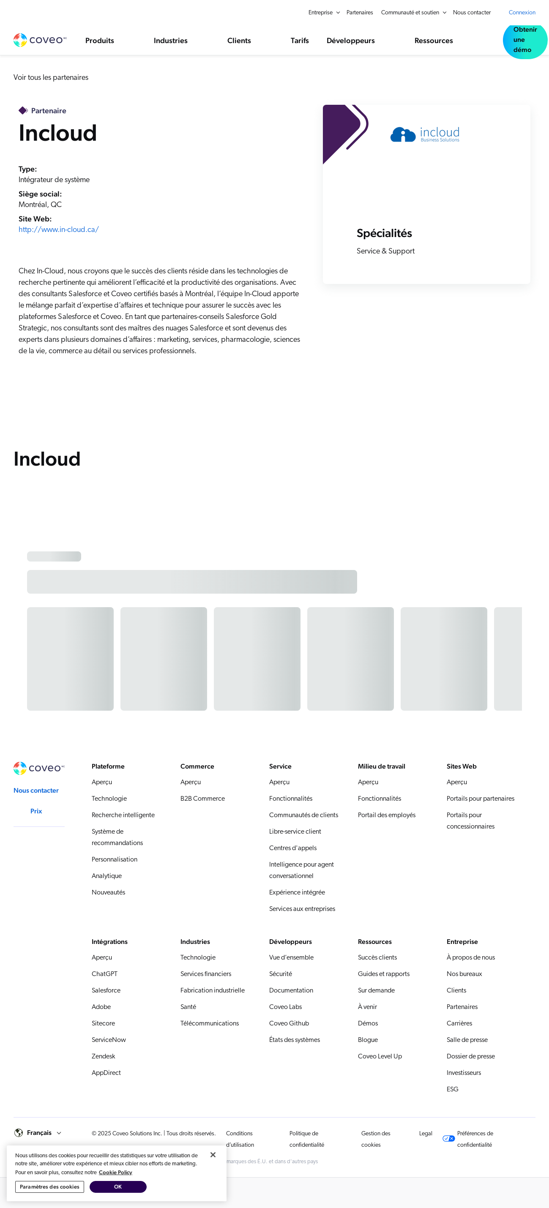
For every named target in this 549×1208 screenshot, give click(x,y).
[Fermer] (213, 1154)
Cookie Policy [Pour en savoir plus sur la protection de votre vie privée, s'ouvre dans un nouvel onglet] (115, 1172)
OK (118, 1186)
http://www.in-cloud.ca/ (59, 230)
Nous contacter (472, 13)
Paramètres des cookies (49, 1186)
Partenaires (360, 13)
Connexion (522, 12)
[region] (117, 1173)
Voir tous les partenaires (51, 78)
